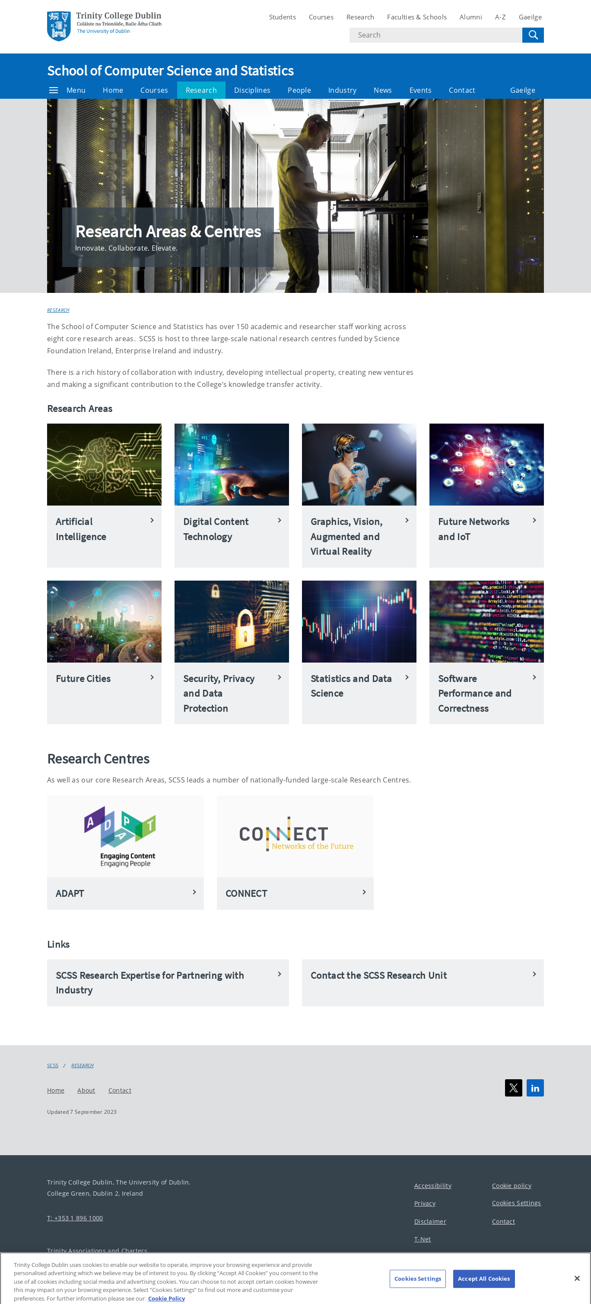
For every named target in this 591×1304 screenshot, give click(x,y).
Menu (67, 90)
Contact (462, 90)
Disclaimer (430, 1221)
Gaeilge (530, 17)
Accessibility (432, 1185)
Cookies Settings (516, 1203)
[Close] (577, 1285)
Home (113, 90)
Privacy (424, 1203)
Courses (321, 17)
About (86, 1090)
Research (360, 17)
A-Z (500, 17)
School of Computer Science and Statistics (170, 70)
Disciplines (252, 90)
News (383, 90)
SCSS (52, 1065)
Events (421, 90)
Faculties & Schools (417, 17)
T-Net (422, 1239)
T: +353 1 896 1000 (75, 1217)
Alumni (471, 17)
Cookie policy (511, 1185)
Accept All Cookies (484, 1285)
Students (282, 17)
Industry (342, 90)
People (299, 90)
